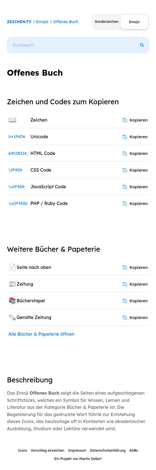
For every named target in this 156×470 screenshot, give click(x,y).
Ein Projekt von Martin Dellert (77, 459)
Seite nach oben (34, 267)
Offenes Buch (65, 21)
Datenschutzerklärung (108, 450)
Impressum (77, 450)
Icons (22, 450)
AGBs (133, 450)
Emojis (42, 21)
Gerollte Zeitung (34, 317)
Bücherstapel (31, 300)
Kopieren (135, 120)
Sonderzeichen (106, 21)
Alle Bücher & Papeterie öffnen (41, 334)
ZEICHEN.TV (19, 21)
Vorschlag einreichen (47, 450)
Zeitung (25, 284)
